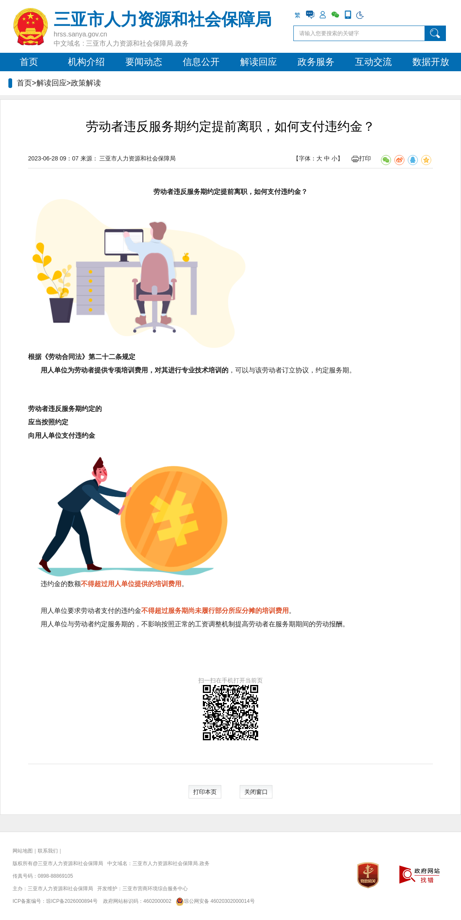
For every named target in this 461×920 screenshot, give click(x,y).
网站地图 (23, 851)
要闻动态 (143, 62)
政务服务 (316, 62)
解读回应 (258, 62)
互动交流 (373, 62)
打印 (361, 158)
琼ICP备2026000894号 (72, 901)
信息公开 (201, 62)
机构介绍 (86, 62)
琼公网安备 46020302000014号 (213, 901)
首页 (29, 62)
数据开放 (430, 62)
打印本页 (205, 791)
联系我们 (48, 851)
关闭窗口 (256, 791)
